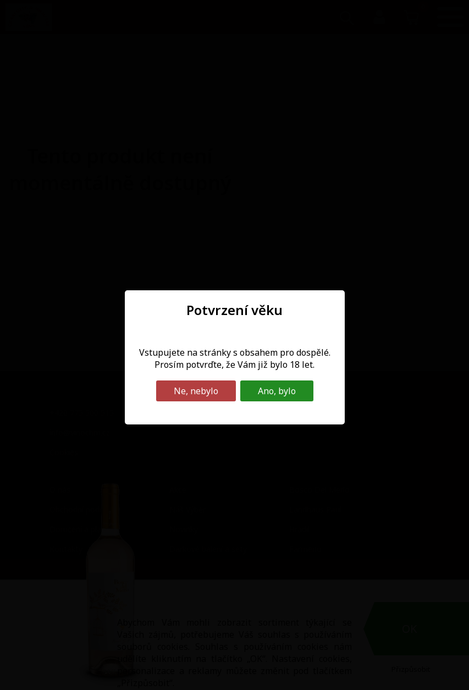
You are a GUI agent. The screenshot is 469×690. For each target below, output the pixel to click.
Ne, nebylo (196, 391)
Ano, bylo (277, 391)
